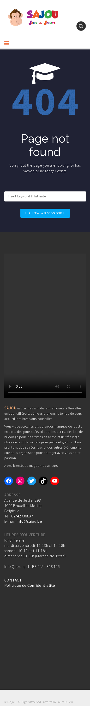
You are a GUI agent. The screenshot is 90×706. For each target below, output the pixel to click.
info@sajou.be (29, 521)
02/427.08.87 (22, 516)
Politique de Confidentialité (29, 585)
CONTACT (13, 580)
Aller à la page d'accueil (47, 213)
